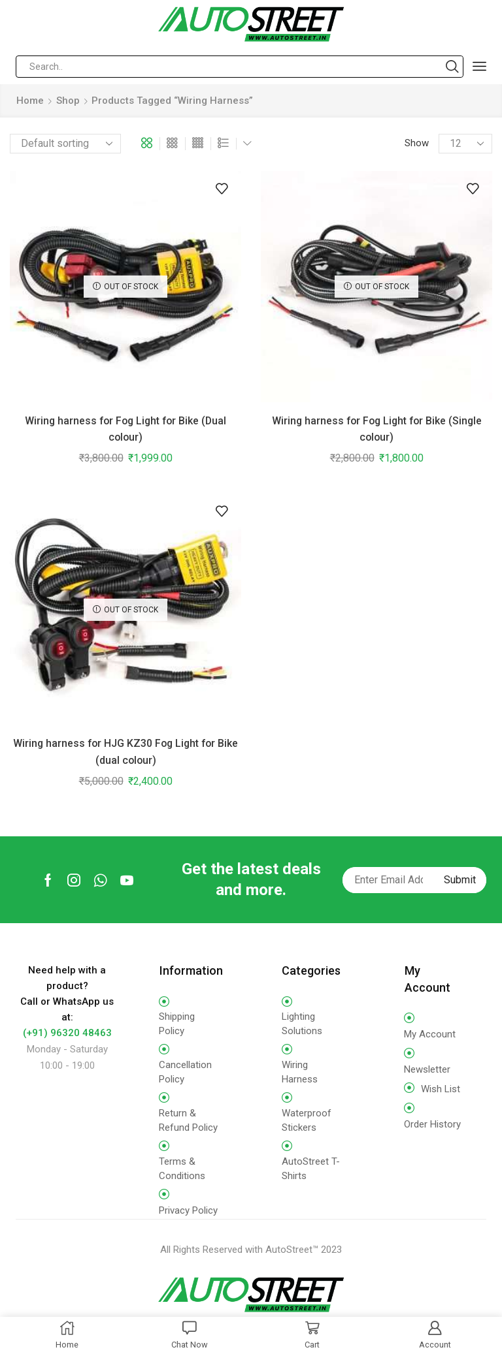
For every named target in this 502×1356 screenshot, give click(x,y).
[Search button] (452, 66)
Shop (68, 100)
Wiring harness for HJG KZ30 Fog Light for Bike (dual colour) (125, 751)
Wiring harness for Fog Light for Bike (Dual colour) (125, 429)
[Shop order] (65, 143)
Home (30, 100)
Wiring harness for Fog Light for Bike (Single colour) (377, 429)
